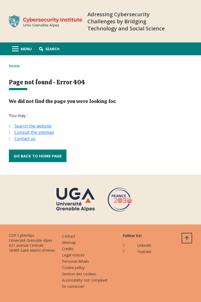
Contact (68, 236)
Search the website (33, 126)
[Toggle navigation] (22, 48)
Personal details (75, 261)
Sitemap (69, 242)
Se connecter (73, 286)
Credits (68, 248)
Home (14, 65)
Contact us (24, 138)
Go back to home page (38, 155)
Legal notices (73, 254)
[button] (49, 48)
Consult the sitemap (34, 132)
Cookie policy (73, 267)
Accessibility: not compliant (85, 280)
